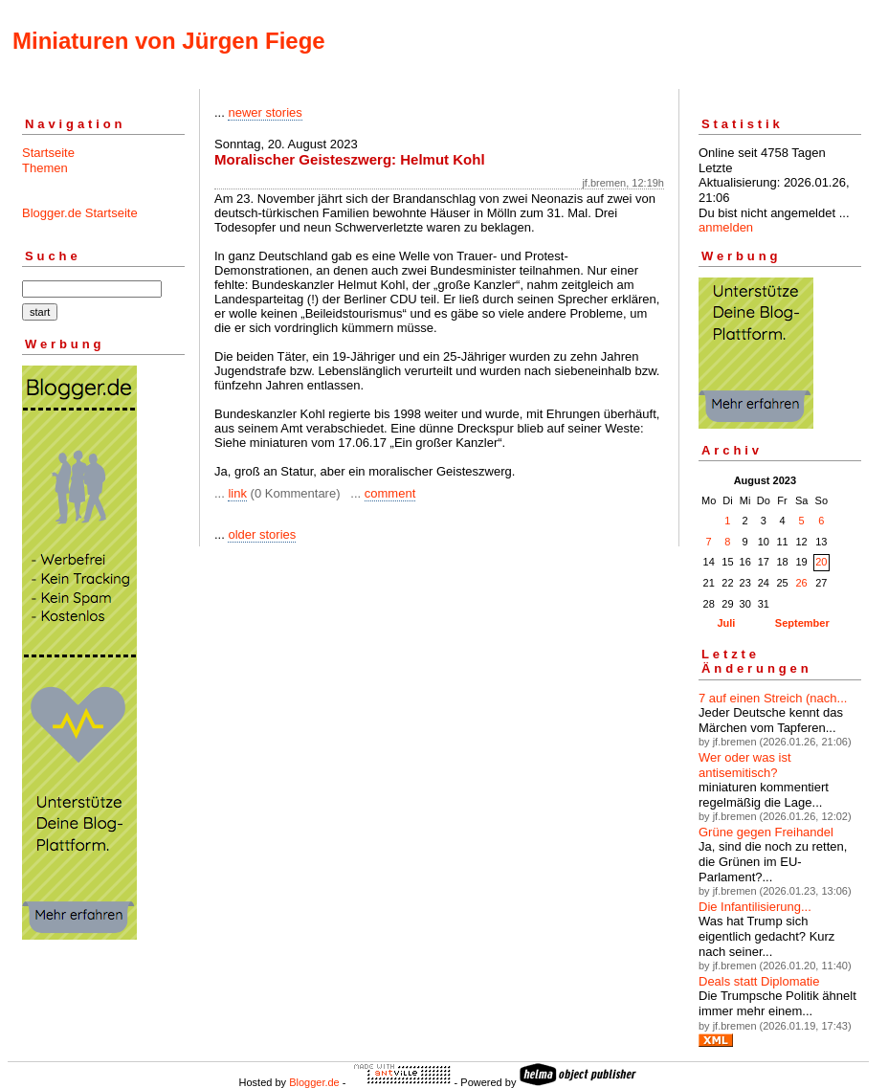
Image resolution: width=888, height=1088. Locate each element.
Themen (45, 168)
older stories (262, 534)
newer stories (264, 112)
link (237, 493)
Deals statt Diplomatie (759, 981)
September (802, 623)
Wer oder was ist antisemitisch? (745, 765)
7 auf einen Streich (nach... (773, 698)
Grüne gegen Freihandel (766, 832)
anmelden (726, 227)
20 (821, 561)
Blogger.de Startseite (80, 213)
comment (390, 493)
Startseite (48, 152)
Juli (726, 623)
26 (801, 582)
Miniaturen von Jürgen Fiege (168, 41)
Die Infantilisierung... (755, 906)
